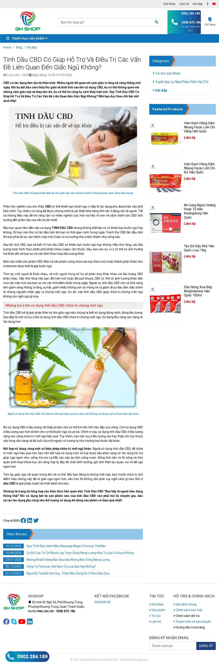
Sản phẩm (157, 610)
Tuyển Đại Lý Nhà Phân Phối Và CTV (181, 82)
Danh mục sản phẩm (28, 38)
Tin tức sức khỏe (166, 73)
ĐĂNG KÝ (206, 646)
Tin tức (155, 616)
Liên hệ (184, 4)
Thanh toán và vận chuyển (192, 621)
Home (7, 47)
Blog (19, 47)
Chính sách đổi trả (186, 616)
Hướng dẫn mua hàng (189, 627)
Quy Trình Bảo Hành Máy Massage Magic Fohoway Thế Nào (54, 546)
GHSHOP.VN (102, 602)
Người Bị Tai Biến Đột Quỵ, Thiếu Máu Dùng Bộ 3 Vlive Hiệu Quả (56, 573)
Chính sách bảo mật (187, 610)
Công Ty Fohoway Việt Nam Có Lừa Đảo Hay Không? (49, 566)
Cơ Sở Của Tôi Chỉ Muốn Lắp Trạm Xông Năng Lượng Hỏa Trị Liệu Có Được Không (68, 553)
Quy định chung (184, 604)
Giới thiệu (169, 4)
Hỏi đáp (198, 4)
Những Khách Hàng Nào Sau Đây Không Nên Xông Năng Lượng (56, 559)
